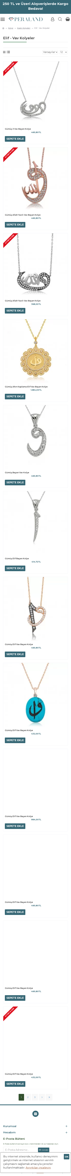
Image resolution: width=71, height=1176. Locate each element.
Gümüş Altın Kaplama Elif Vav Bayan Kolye (26, 387)
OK (66, 1156)
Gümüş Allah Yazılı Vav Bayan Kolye (23, 215)
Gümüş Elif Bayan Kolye (17, 558)
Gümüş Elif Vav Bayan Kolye (19, 644)
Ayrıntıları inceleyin (38, 1167)
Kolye (10, 28)
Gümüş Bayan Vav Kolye (17, 472)
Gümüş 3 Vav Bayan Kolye (18, 129)
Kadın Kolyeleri (23, 28)
